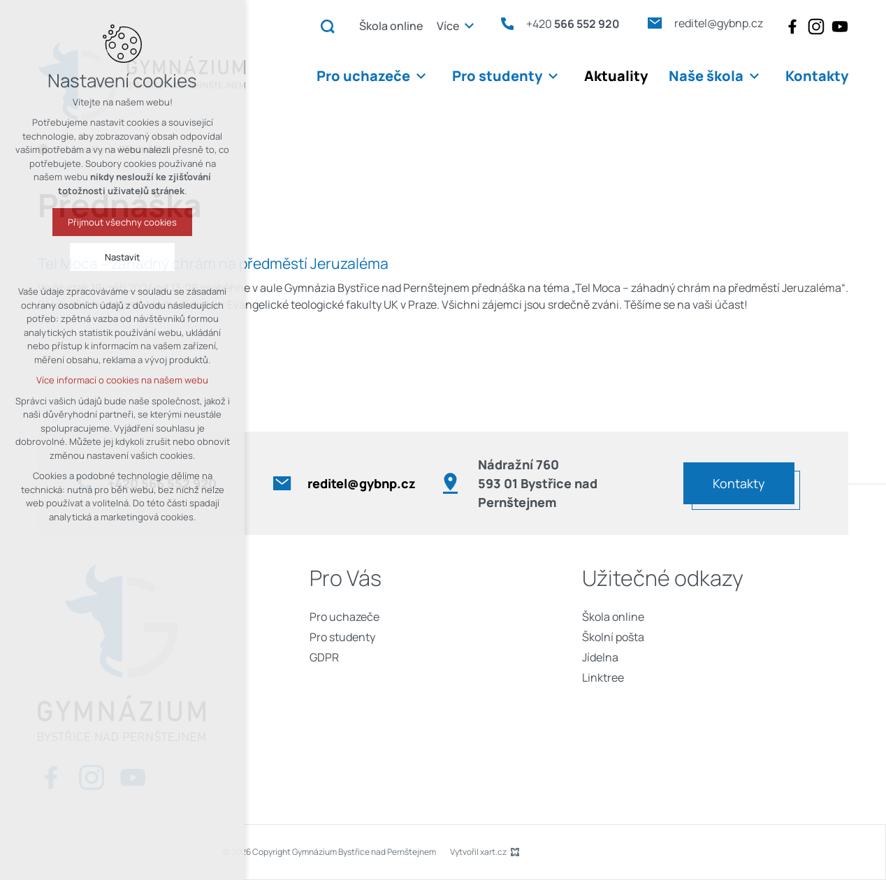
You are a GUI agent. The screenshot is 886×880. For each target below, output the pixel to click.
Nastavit (62, 257)
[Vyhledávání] (328, 26)
